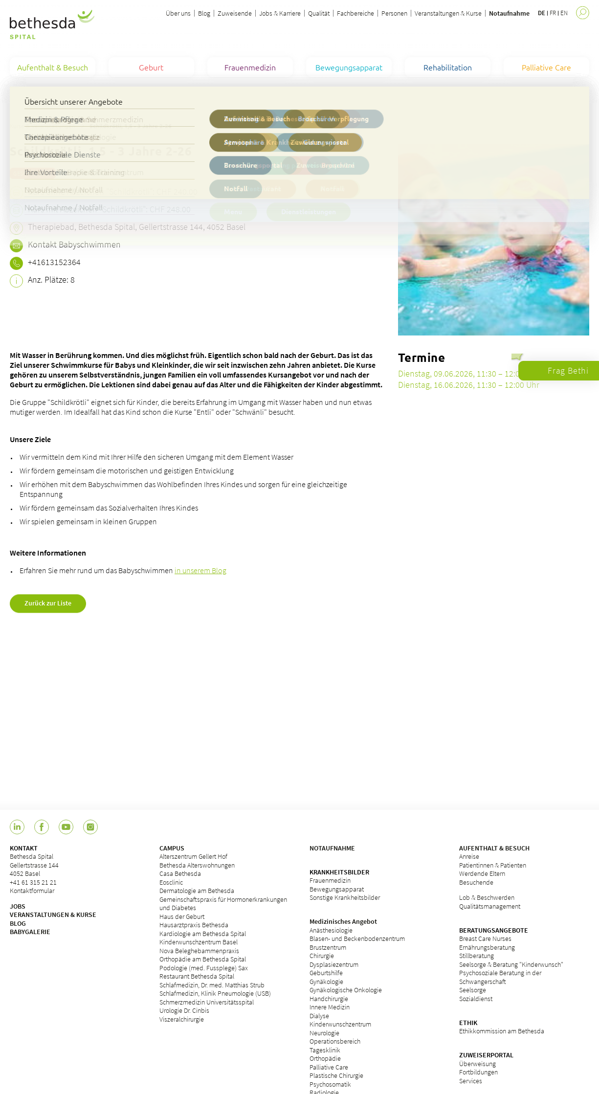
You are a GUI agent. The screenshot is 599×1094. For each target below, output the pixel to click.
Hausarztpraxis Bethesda (193, 924)
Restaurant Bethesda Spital (196, 976)
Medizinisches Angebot (343, 921)
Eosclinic (171, 882)
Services (470, 1080)
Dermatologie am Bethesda (196, 890)
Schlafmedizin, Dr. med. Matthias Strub (212, 985)
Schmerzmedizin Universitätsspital (206, 1002)
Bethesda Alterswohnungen (197, 865)
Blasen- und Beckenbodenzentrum (357, 938)
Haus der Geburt (181, 916)
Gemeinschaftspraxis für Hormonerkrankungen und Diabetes (223, 904)
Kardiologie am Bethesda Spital (202, 933)
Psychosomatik (330, 1084)
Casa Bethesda (180, 873)
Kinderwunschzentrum (340, 1024)
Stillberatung (476, 955)
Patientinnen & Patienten (492, 865)
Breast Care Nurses (485, 938)
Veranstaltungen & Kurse (448, 13)
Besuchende (476, 882)
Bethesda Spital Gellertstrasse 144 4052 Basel (34, 865)
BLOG (18, 923)
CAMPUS (171, 848)
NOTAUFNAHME (332, 848)
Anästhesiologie (331, 930)
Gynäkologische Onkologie (346, 989)
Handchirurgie (329, 998)
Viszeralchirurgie (181, 1019)
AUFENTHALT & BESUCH (494, 848)
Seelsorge (472, 989)
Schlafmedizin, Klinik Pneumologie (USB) (215, 993)
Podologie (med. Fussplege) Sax (203, 967)
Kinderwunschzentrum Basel (198, 942)
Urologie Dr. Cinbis (184, 1010)
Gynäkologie (326, 981)
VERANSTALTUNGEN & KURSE (53, 914)
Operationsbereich (335, 1041)
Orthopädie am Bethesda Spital (202, 959)
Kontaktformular (32, 890)
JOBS (17, 906)
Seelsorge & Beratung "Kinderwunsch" (511, 964)
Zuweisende (235, 13)
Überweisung (477, 1063)
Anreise (469, 856)
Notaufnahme (509, 13)
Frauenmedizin (330, 880)
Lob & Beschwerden (486, 897)
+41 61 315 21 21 (33, 882)
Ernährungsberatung (487, 947)
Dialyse (319, 1015)
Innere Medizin (330, 1007)
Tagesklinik (325, 1050)
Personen (394, 13)
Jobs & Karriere (280, 13)
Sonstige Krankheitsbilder (345, 897)
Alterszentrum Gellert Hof (193, 856)
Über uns (178, 13)
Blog (204, 13)
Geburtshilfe (326, 972)
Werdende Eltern (482, 873)
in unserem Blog (200, 570)
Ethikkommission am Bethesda (501, 1031)
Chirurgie (322, 955)
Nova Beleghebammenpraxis (199, 950)
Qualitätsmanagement (489, 906)
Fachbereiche (355, 13)
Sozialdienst (475, 998)
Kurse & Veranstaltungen (42, 126)
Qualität (319, 13)
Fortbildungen (478, 1072)
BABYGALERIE (30, 931)
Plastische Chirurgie (336, 1075)
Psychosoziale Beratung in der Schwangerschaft (500, 977)
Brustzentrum (328, 947)
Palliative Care (329, 1067)
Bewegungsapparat (337, 889)
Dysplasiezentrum (334, 964)
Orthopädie (325, 1058)
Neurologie (324, 1032)
